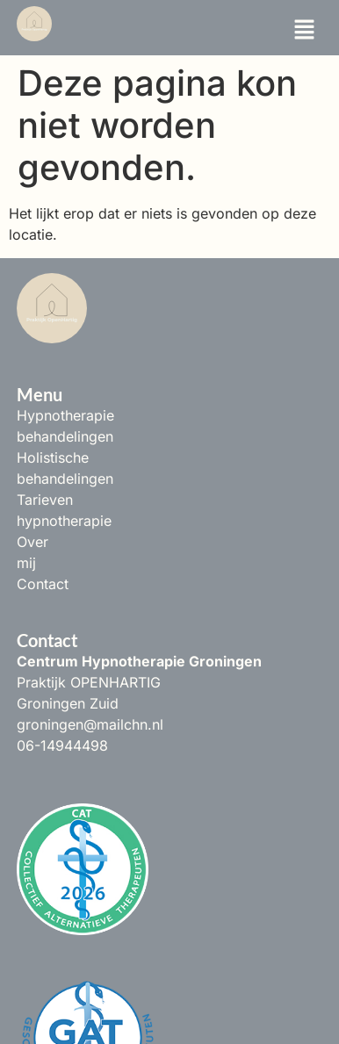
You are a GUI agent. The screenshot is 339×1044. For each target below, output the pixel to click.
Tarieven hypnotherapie (94, 457)
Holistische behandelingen (103, 436)
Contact (43, 499)
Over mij (44, 478)
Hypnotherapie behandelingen (116, 415)
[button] (303, 30)
